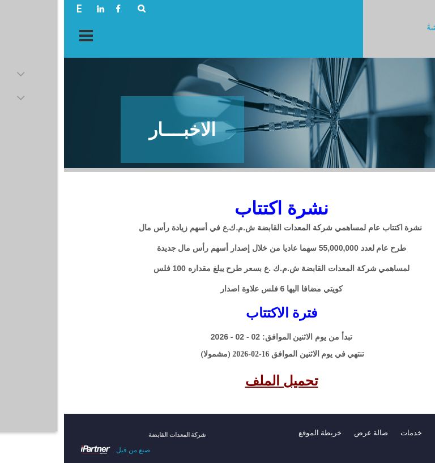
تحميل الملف (217, 381)
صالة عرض (307, 432)
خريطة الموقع (256, 432)
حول (377, 432)
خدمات (347, 432)
